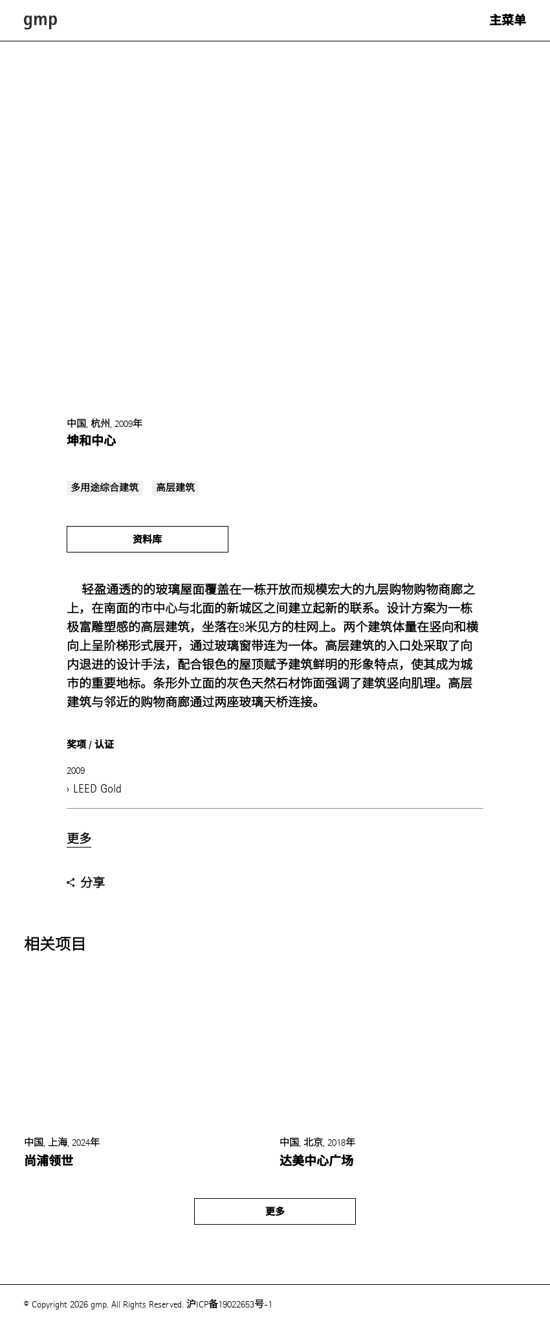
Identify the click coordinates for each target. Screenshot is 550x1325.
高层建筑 (175, 488)
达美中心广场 (316, 1161)
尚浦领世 (48, 1161)
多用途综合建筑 (104, 488)
